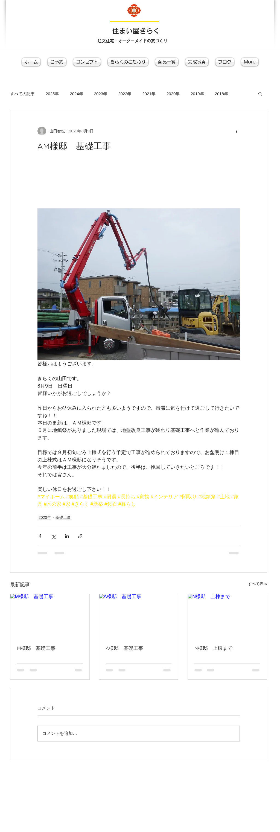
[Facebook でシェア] (40, 536)
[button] (260, 93)
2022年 (124, 93)
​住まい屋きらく (136, 30)
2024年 (76, 93)
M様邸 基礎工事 (36, 648)
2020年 (173, 93)
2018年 (221, 93)
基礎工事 (63, 517)
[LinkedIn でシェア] (66, 536)
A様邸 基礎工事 (124, 648)
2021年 (149, 93)
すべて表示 (257, 583)
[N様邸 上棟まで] (227, 616)
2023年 (100, 93)
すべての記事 (22, 93)
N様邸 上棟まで (213, 648)
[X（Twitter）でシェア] (53, 536)
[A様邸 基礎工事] (138, 616)
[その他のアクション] (236, 131)
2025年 (52, 93)
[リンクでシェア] (80, 536)
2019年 (197, 93)
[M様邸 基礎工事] (49, 616)
